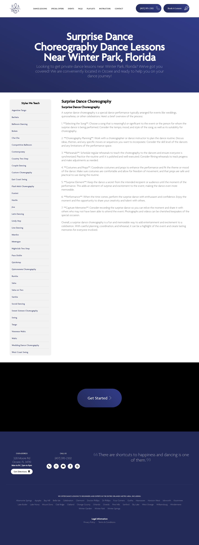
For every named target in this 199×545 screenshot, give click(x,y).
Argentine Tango (19, 110)
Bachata (15, 117)
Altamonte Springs (24, 500)
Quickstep (16, 262)
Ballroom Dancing (19, 124)
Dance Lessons (40, 8)
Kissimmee (178, 500)
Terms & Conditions (106, 522)
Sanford (126, 504)
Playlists (91, 8)
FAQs (80, 8)
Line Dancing (17, 227)
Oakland (70, 504)
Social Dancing (18, 303)
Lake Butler (22, 504)
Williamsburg (161, 504)
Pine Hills (116, 504)
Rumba (15, 276)
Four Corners (119, 500)
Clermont (80, 500)
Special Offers (57, 8)
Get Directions (22, 471)
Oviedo (106, 504)
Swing (14, 317)
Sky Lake (135, 504)
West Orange (148, 504)
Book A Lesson (178, 7)
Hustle (15, 200)
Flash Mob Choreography (23, 186)
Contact (119, 8)
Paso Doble (17, 255)
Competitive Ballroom (22, 144)
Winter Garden (85, 508)
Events (71, 8)
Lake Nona (34, 504)
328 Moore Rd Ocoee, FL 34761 (21, 460)
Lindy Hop (16, 220)
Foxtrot (15, 193)
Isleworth (167, 500)
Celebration (68, 500)
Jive (13, 207)
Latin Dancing (18, 214)
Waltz (14, 338)
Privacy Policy (89, 522)
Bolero (15, 131)
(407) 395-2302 (150, 8)
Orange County (83, 504)
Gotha (130, 500)
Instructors (105, 8)
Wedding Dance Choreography (25, 345)
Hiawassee (140, 500)
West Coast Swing (20, 352)
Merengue (16, 241)
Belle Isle (56, 500)
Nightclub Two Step (21, 248)
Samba (15, 297)
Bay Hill (47, 500)
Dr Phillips (106, 500)
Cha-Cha (15, 138)
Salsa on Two (17, 290)
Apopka (38, 500)
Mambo (15, 234)
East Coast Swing (19, 179)
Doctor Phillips (93, 500)
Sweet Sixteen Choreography (25, 310)
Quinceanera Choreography (24, 269)
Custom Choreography (22, 172)
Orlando (96, 504)
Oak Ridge (60, 504)
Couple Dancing (19, 165)
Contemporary (18, 151)
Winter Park (100, 508)
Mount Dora (47, 504)
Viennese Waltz (19, 331)
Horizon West (154, 500)
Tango (14, 324)
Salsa (14, 283)
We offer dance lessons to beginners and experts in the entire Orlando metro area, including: (99, 496)
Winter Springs (114, 508)
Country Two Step (20, 158)
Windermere (175, 504)
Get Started (99, 398)
